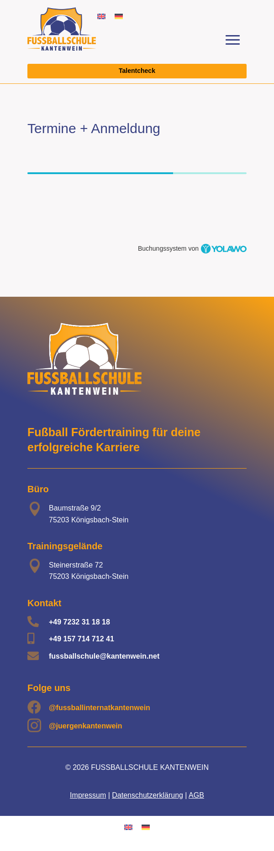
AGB (196, 795)
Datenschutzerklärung (147, 795)
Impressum (88, 795)
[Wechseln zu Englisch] (101, 16)
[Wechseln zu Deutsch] (118, 16)
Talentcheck (137, 70)
